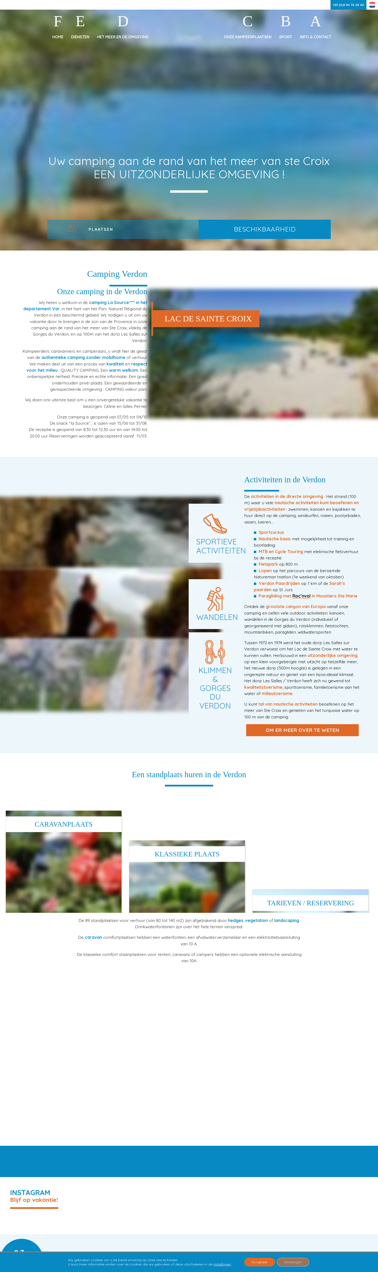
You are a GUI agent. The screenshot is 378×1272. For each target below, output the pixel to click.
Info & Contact (315, 36)
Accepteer (259, 1262)
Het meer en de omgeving (123, 36)
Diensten (80, 36)
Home (57, 36)
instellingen (222, 1264)
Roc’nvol (301, 595)
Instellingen (293, 1262)
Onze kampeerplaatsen (247, 36)
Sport (285, 36)
